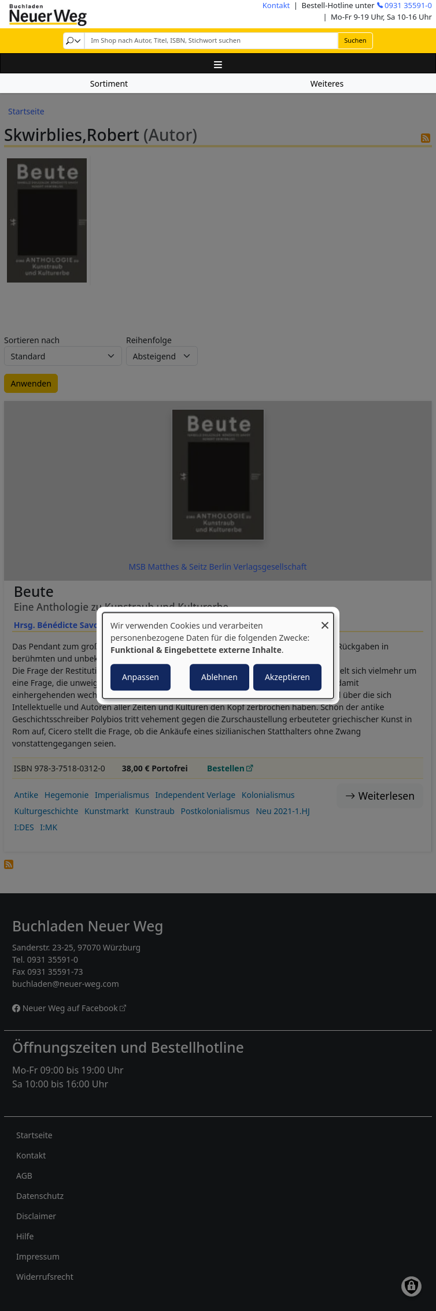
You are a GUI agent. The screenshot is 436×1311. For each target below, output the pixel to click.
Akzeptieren (287, 676)
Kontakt (276, 5)
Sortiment (109, 83)
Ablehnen (219, 676)
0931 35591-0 (408, 5)
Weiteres (327, 83)
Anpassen (140, 676)
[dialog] (218, 655)
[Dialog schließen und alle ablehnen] (325, 619)
